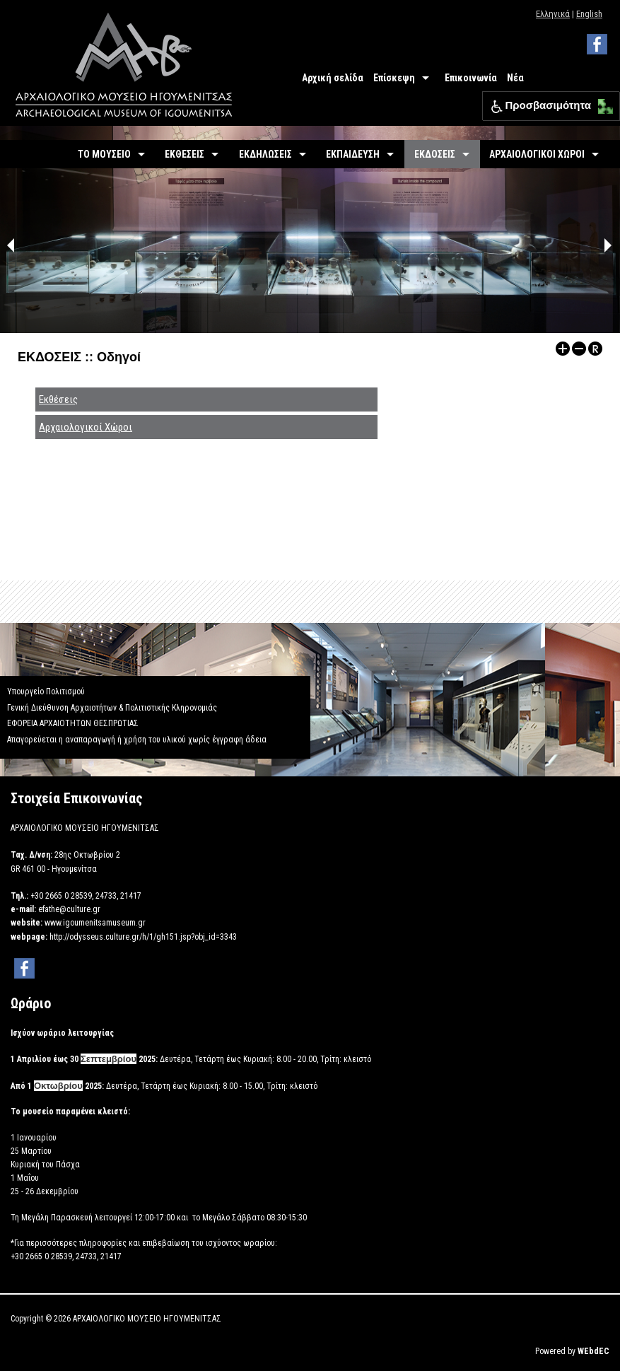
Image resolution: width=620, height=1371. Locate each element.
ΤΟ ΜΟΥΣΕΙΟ (104, 154)
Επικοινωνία (471, 77)
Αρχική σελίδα (332, 77)
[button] (602, 103)
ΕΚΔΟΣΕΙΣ (434, 154)
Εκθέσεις (58, 399)
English (589, 13)
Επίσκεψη (394, 77)
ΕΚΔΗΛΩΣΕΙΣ (265, 154)
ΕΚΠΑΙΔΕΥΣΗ (353, 154)
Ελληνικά (553, 13)
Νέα (515, 77)
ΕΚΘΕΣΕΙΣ (184, 154)
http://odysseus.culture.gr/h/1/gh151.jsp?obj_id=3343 (143, 937)
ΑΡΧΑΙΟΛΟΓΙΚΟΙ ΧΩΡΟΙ (537, 154)
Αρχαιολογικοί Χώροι (85, 427)
